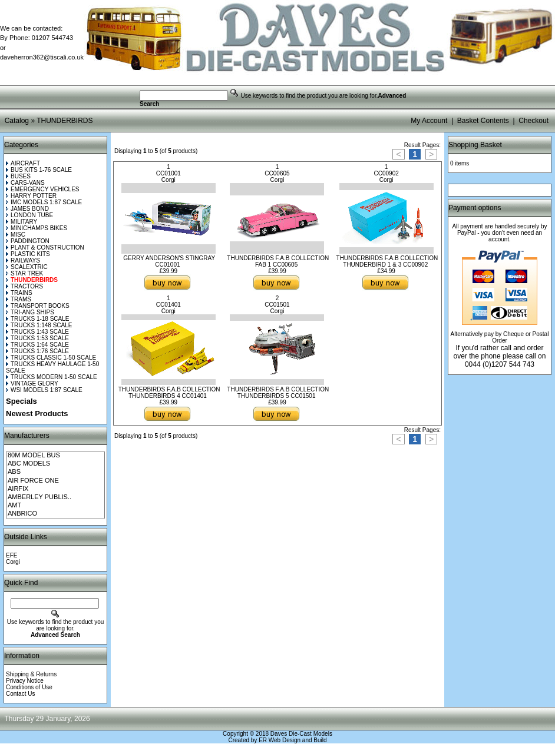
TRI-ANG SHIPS (30, 312)
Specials (21, 401)
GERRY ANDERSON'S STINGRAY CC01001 (169, 261)
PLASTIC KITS (28, 254)
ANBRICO (55, 514)
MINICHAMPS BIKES (36, 228)
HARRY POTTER (31, 195)
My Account (429, 121)
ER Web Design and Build (292, 740)
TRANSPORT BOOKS (38, 306)
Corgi (13, 562)
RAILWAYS (23, 260)
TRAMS (18, 299)
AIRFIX (55, 489)
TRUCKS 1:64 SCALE (37, 344)
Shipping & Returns (31, 674)
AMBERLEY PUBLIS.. (55, 497)
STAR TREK (24, 273)
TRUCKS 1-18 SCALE (37, 318)
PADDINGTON (27, 241)
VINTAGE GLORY (32, 383)
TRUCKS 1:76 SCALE (37, 351)
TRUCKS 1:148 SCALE (39, 325)
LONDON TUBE (29, 215)
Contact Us (20, 693)
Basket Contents (483, 121)
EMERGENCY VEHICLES (43, 189)
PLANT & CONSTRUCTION (45, 247)
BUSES (18, 176)
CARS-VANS (25, 183)
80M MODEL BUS (55, 455)
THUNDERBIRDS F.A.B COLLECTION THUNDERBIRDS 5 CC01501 (278, 392)
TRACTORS (24, 286)
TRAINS (19, 293)
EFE (11, 555)
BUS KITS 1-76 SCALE (39, 170)
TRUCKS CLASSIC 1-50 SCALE (51, 357)
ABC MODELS (55, 464)
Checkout (533, 121)
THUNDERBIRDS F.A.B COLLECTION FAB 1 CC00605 (278, 261)
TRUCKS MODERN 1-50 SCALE (51, 377)
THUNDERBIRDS (64, 121)
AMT (55, 505)
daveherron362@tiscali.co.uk (42, 57)
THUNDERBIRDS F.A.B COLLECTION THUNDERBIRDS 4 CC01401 (169, 392)
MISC (15, 234)
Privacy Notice (25, 680)
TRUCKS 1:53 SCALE (37, 338)
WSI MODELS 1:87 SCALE (44, 390)
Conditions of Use (29, 687)
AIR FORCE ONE (55, 481)
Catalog (17, 121)
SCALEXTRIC (27, 267)
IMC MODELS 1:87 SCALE (44, 202)
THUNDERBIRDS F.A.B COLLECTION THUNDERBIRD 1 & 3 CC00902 (387, 261)
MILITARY (21, 221)
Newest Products (37, 413)
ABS (55, 472)
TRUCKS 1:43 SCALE (37, 331)
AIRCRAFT (23, 163)
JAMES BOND (27, 208)
